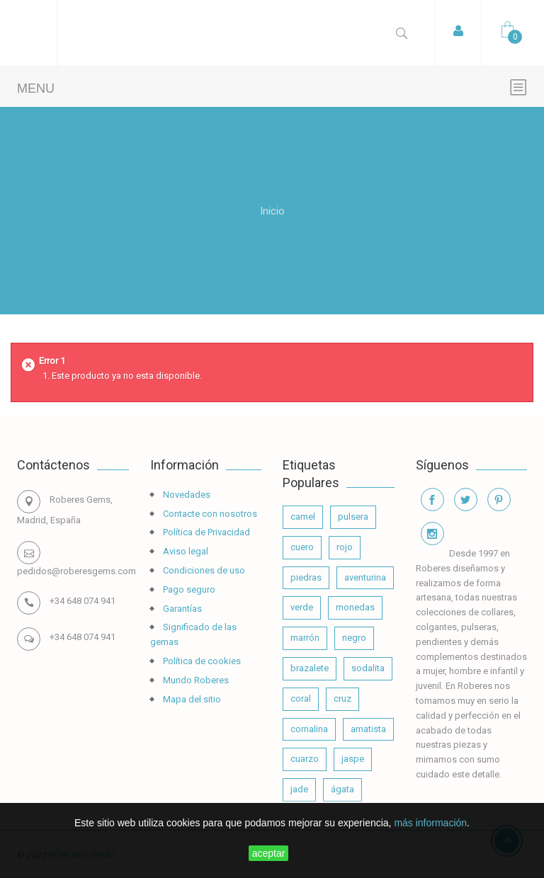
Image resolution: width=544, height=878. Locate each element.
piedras (306, 577)
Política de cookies (201, 661)
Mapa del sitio (191, 699)
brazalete (309, 668)
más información (430, 822)
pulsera (353, 516)
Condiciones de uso (203, 570)
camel (302, 516)
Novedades (185, 494)
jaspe (352, 758)
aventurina (365, 577)
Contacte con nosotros (209, 513)
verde (301, 607)
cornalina (309, 729)
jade (299, 789)
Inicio (272, 210)
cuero (302, 547)
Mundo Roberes (195, 680)
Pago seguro (188, 589)
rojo (344, 547)
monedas (355, 607)
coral (300, 698)
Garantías (181, 608)
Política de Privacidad (205, 532)
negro (354, 637)
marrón (304, 637)
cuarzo (304, 758)
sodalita (368, 668)
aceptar (268, 853)
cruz (342, 698)
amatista (368, 729)
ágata (342, 789)
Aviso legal (184, 551)
